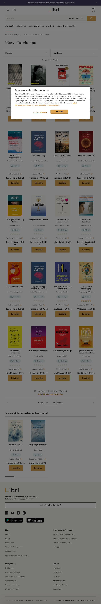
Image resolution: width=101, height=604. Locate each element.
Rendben (59, 111)
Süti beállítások (40, 112)
